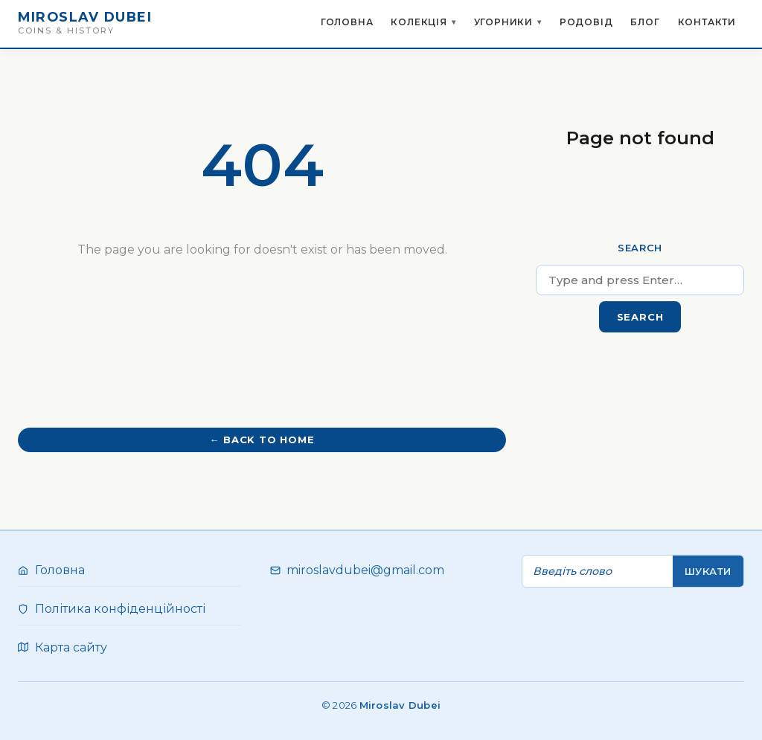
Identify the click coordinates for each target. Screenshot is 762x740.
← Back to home (261, 439)
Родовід (586, 22)
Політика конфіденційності (120, 609)
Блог (644, 22)
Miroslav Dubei (85, 17)
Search (640, 248)
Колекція (418, 25)
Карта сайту (71, 647)
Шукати (708, 571)
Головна (347, 22)
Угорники (503, 25)
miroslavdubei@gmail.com (365, 570)
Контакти (707, 22)
